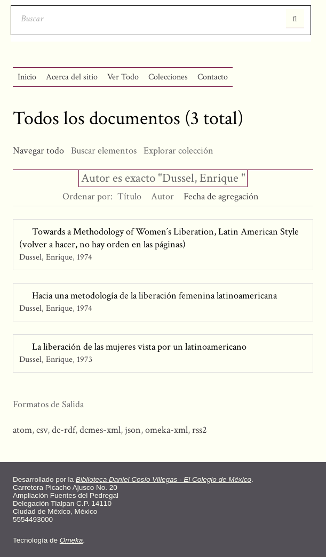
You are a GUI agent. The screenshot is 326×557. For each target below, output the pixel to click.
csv (41, 430)
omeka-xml (166, 430)
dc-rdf (63, 430)
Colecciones (168, 77)
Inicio (27, 77)
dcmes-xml (100, 430)
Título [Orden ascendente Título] (129, 196)
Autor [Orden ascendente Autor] (162, 196)
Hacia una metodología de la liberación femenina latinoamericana (154, 295)
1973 (84, 359)
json (133, 430)
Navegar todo (38, 150)
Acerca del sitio (72, 77)
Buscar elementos (104, 150)
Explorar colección (178, 150)
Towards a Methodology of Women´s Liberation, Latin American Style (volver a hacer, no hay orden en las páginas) (159, 238)
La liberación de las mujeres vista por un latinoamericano (139, 347)
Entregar (295, 18)
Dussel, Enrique (46, 257)
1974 (84, 257)
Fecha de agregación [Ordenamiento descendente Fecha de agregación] (221, 196)
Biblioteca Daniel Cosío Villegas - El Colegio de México (163, 479)
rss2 (199, 430)
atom (22, 430)
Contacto (212, 77)
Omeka (71, 540)
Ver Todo (123, 77)
